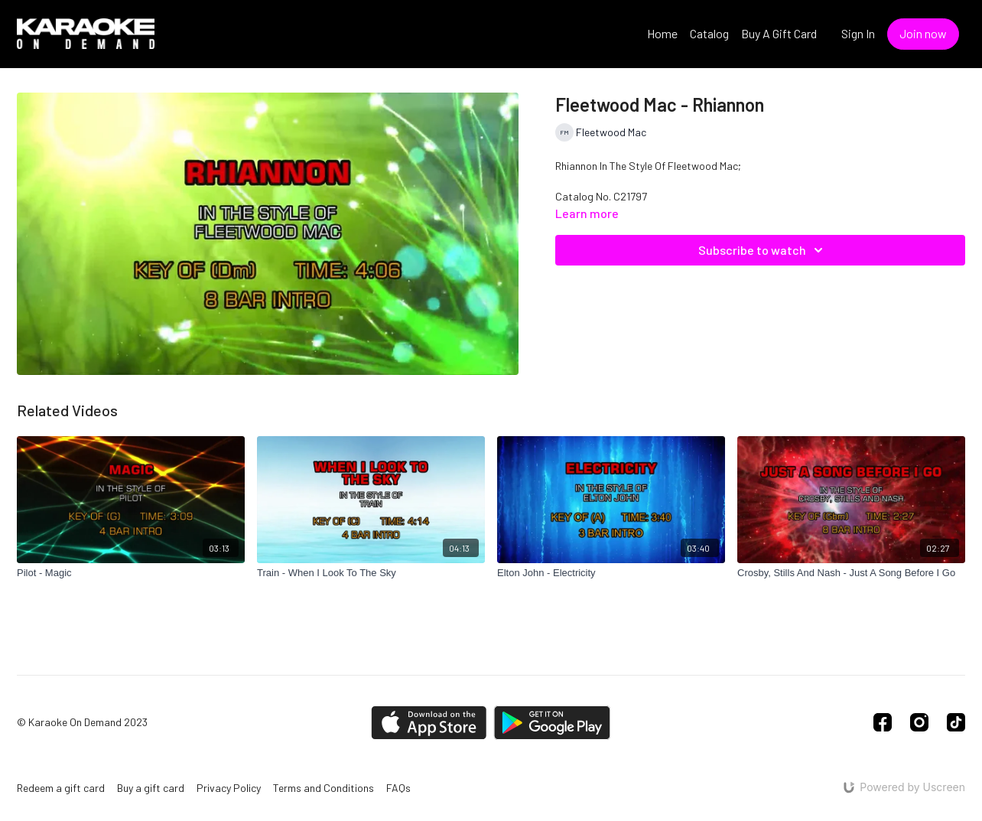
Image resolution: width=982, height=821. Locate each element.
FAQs (398, 787)
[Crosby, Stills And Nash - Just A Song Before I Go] (851, 573)
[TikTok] (956, 722)
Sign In (858, 33)
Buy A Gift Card (779, 33)
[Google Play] (552, 722)
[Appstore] (428, 722)
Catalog (709, 33)
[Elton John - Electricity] (611, 573)
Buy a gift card (150, 787)
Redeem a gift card (61, 787)
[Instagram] (919, 722)
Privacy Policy (229, 787)
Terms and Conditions (323, 787)
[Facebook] (882, 722)
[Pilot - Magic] (131, 573)
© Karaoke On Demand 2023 (82, 722)
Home (662, 33)
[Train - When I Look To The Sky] (371, 573)
